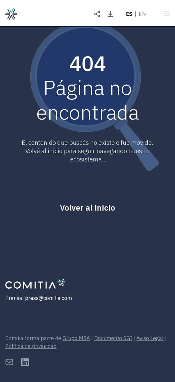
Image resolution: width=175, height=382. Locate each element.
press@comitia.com (48, 298)
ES (129, 14)
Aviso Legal (150, 338)
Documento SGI (113, 338)
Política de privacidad (31, 346)
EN (142, 14)
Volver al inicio (87, 207)
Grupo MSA (76, 338)
